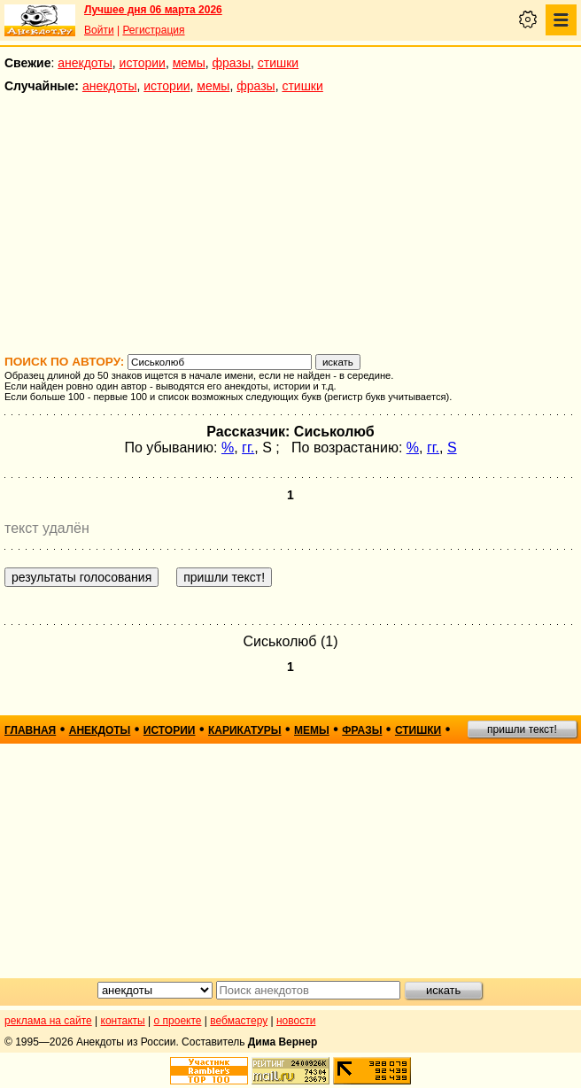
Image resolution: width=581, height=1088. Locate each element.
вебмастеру (238, 1021)
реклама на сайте (48, 1021)
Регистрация (153, 30)
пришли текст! (522, 729)
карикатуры (245, 730)
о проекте (178, 1021)
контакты (123, 1021)
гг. (248, 447)
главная (30, 730)
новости (295, 1021)
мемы (189, 63)
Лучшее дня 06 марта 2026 (153, 10)
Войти (99, 30)
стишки (278, 63)
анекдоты (85, 63)
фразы (232, 63)
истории (143, 63)
